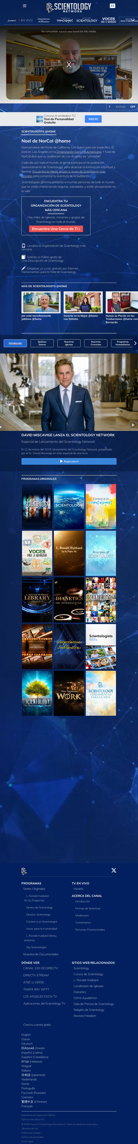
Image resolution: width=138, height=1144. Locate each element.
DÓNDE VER (30, 961)
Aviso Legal (27, 1139)
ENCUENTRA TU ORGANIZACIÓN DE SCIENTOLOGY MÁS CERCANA (56, 205)
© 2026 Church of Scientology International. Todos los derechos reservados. (59, 1122)
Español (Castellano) (34, 1055)
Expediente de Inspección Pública (38, 1113)
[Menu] (24, 5)
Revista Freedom (85, 1013)
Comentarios (83, 920)
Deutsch (27, 1041)
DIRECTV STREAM (36, 973)
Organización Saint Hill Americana (79, 152)
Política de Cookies (31, 1130)
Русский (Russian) (33, 1090)
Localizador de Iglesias (89, 984)
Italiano (26, 1068)
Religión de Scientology (89, 1007)
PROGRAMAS (31, 881)
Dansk (25, 1037)
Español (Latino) (32, 1050)
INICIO (93, 119)
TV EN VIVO (80, 881)
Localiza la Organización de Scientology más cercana (53, 247)
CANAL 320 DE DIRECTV (40, 966)
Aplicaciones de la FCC (33, 1117)
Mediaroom (82, 913)
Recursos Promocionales (90, 927)
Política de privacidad (32, 1135)
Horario (78, 886)
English (26, 1032)
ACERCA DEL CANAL (87, 894)
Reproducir (69, 461)
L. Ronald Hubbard (86, 978)
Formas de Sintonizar (88, 906)
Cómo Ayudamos (85, 995)
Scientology (81, 966)
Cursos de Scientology (88, 972)
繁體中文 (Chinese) (34, 1099)
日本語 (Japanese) (33, 1072)
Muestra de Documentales (41, 952)
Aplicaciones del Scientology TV (44, 1001)
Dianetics (80, 990)
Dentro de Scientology (39, 905)
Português (28, 1086)
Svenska (27, 1095)
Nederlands (29, 1077)
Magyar (26, 1064)
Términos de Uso (29, 1126)
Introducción (82, 899)
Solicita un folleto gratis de (42, 258)
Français (27, 1104)
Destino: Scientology (38, 912)
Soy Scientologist (36, 945)
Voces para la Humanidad (41, 926)
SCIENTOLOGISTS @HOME (38, 131)
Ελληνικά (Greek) (33, 1046)
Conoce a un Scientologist (41, 919)
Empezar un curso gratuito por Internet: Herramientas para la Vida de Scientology (50, 270)
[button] (135, 343)
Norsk (25, 1081)
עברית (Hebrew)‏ (31, 1059)
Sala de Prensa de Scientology (94, 1001)
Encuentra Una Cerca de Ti (56, 228)
